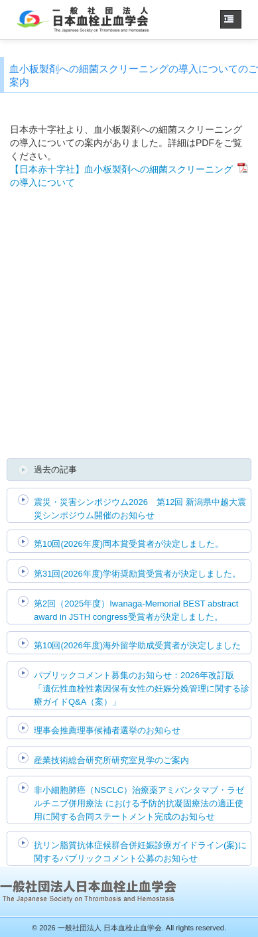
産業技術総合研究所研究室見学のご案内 (111, 760)
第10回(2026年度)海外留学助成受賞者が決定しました (137, 645)
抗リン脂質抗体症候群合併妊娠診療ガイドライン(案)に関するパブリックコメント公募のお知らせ (140, 851)
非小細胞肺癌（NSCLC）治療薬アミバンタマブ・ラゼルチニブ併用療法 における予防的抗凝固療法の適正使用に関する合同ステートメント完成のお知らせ (139, 803)
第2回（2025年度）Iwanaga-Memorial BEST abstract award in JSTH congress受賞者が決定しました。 (136, 610)
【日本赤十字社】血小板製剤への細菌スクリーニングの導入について (121, 176)
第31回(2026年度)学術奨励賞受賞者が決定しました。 (137, 574)
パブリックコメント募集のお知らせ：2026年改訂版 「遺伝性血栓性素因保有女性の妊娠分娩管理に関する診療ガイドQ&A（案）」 (141, 688)
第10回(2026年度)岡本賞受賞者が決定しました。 (129, 544)
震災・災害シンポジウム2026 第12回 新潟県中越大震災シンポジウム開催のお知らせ (140, 508)
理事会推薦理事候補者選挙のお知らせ (107, 730)
